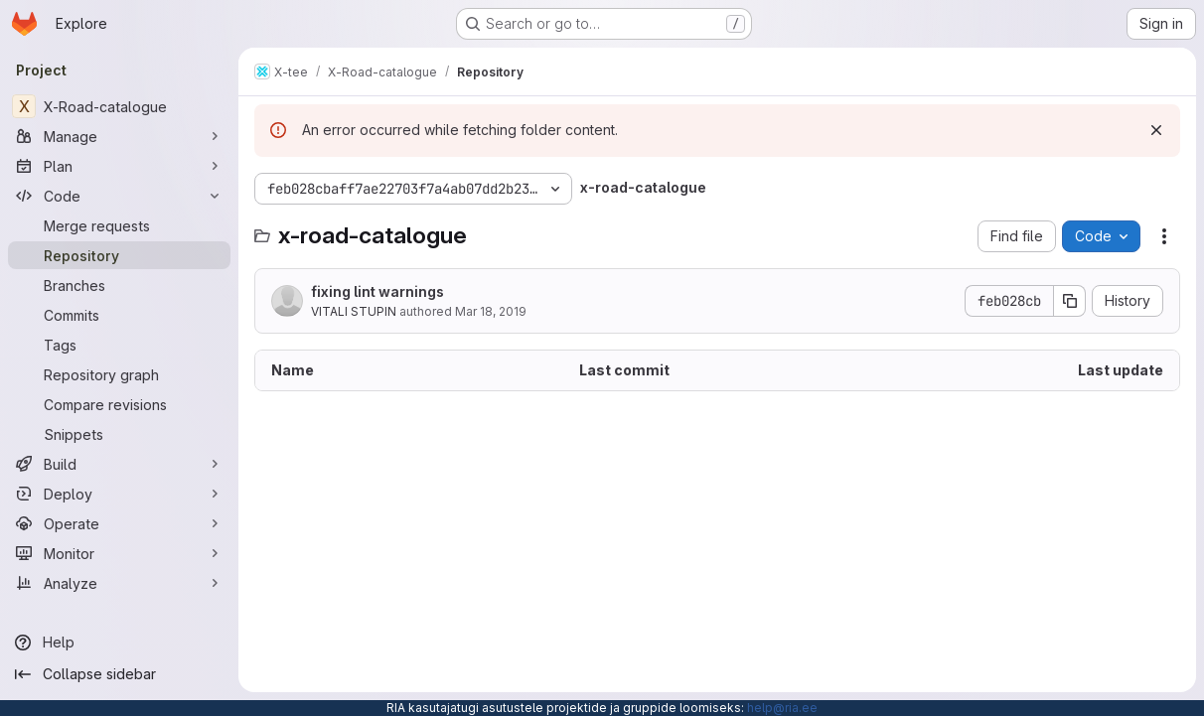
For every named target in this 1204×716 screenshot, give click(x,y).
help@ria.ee (782, 707)
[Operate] (119, 523)
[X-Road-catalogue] (119, 106)
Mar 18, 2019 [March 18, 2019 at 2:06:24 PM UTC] (491, 311)
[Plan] (119, 166)
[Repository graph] (119, 374)
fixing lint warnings (377, 291)
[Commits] (119, 315)
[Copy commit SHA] (1070, 301)
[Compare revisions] (119, 404)
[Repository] (119, 255)
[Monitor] (119, 553)
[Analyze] (119, 583)
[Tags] (119, 344)
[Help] (119, 642)
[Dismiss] (1156, 130)
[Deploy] (119, 493)
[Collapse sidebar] (119, 674)
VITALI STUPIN (353, 311)
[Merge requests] (119, 225)
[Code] (119, 196)
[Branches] (119, 285)
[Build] (119, 464)
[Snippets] (119, 434)
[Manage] (119, 136)
